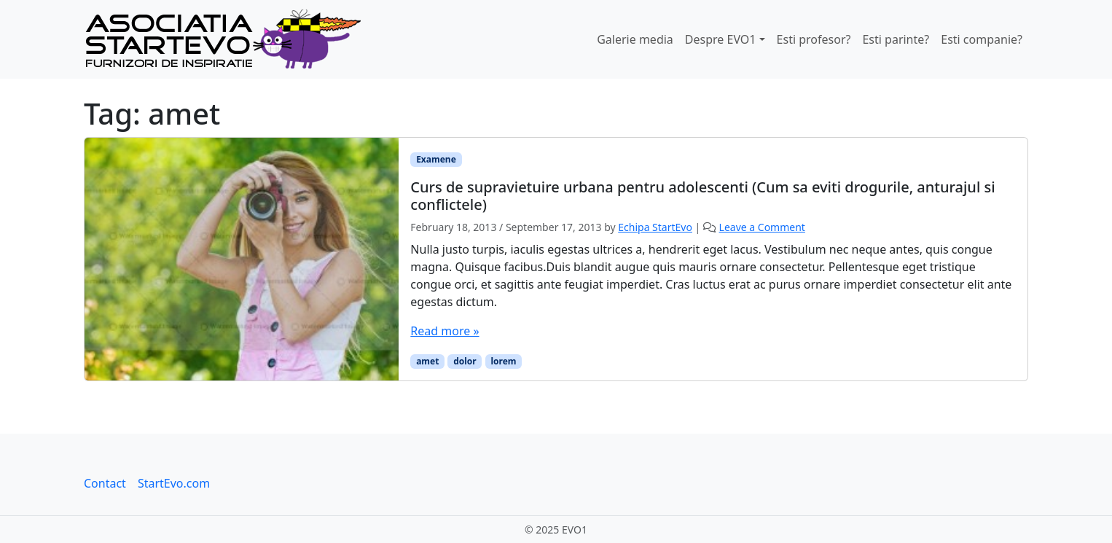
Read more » (444, 331)
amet (427, 361)
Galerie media (635, 39)
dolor (465, 361)
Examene (436, 159)
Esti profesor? (814, 39)
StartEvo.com (174, 483)
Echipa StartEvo (655, 227)
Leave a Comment (762, 227)
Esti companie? (981, 39)
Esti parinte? (895, 39)
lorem (503, 361)
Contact (105, 483)
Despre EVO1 (720, 39)
